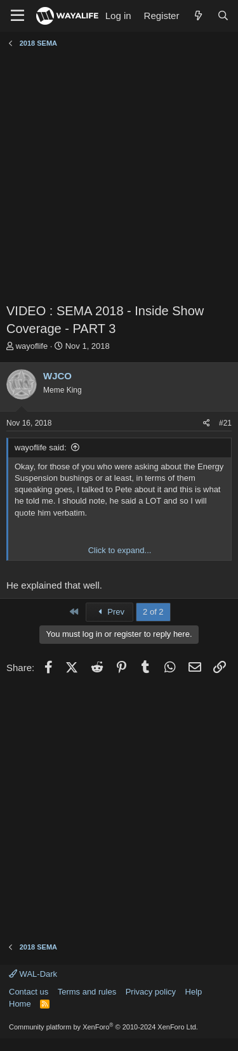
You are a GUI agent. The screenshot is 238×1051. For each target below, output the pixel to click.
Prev (109, 612)
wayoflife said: (41, 447)
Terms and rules (87, 991)
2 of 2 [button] (153, 612)
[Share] (207, 423)
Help (193, 991)
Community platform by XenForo (103, 1027)
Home (20, 1004)
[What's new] (197, 15)
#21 (225, 423)
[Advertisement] (119, 177)
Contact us (28, 991)
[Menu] (17, 16)
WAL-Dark (33, 974)
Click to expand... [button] (120, 550)
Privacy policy (151, 991)
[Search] (223, 15)
